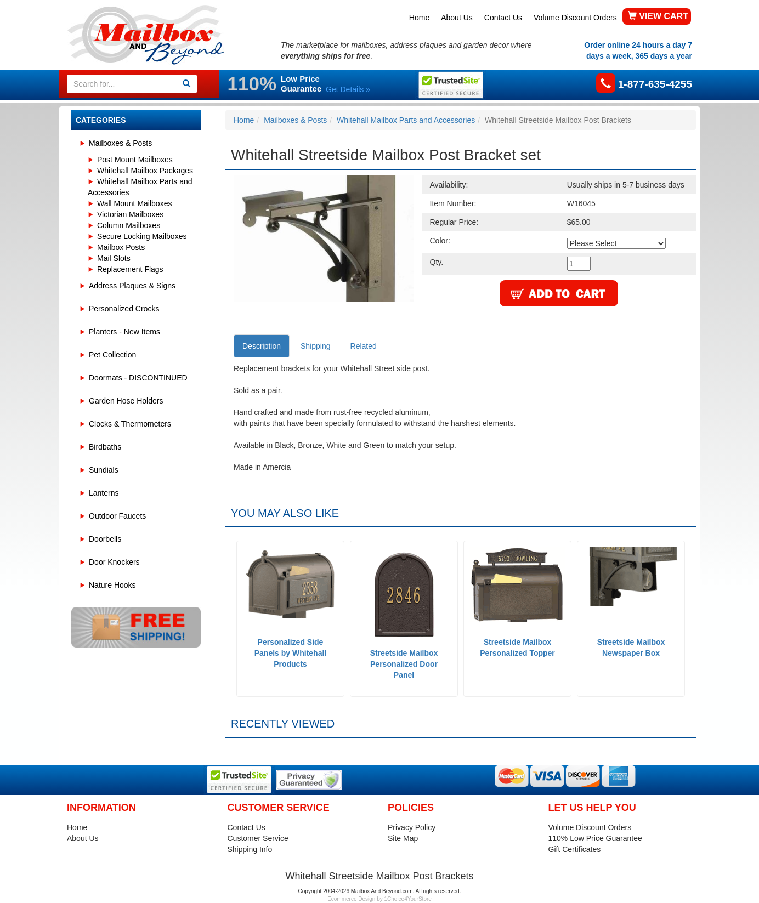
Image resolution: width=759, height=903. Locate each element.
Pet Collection (112, 354)
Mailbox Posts (121, 247)
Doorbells (105, 539)
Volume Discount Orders (575, 17)
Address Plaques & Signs (132, 285)
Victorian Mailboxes (130, 214)
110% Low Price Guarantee (595, 838)
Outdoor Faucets (117, 516)
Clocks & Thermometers (130, 423)
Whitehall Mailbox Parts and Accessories (406, 120)
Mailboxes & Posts (120, 143)
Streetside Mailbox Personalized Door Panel (404, 664)
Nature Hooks (112, 585)
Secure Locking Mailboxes (141, 236)
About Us (457, 17)
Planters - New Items (124, 331)
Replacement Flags (130, 269)
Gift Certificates (574, 849)
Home (419, 17)
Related (363, 346)
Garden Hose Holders (126, 400)
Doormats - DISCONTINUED (138, 377)
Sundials (103, 469)
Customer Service (258, 838)
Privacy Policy (411, 827)
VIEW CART (658, 16)
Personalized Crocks (124, 308)
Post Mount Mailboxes (135, 159)
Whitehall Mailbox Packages (145, 170)
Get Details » (348, 89)
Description (261, 346)
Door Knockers (114, 562)
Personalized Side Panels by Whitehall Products (290, 653)
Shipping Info (250, 849)
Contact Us (503, 17)
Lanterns (103, 493)
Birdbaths (105, 446)
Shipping (316, 346)
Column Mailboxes (128, 225)
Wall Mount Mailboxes (134, 203)
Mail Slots (114, 258)
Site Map (403, 838)
